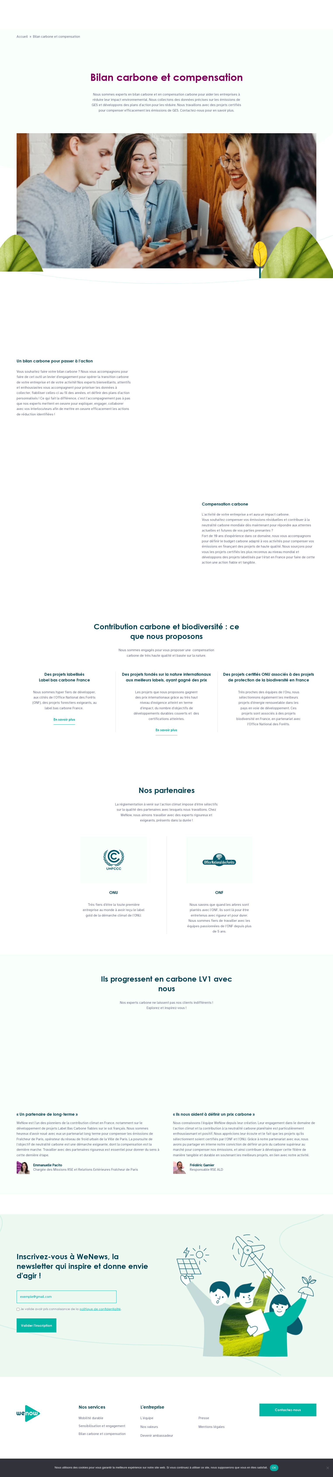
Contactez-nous (299, 19)
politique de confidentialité (100, 1309)
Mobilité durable (91, 1418)
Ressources (259, 19)
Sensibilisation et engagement (102, 1426)
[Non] (327, 1468)
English (311, 4)
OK (274, 1467)
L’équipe (146, 1418)
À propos (201, 19)
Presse (204, 1418)
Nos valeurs (149, 1427)
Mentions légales (212, 1427)
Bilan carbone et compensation (102, 1434)
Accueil (22, 37)
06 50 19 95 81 (33, 4)
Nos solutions (170, 19)
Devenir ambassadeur (156, 1436)
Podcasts (229, 19)
